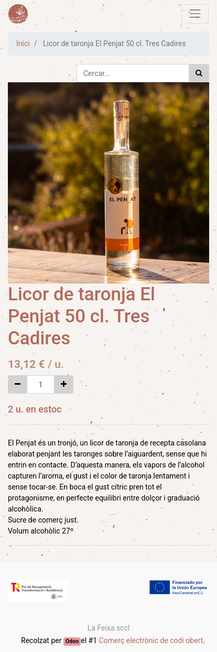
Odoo (72, 641)
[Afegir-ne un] (63, 384)
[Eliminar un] (17, 384)
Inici (23, 43)
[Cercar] (199, 73)
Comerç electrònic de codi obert (151, 640)
